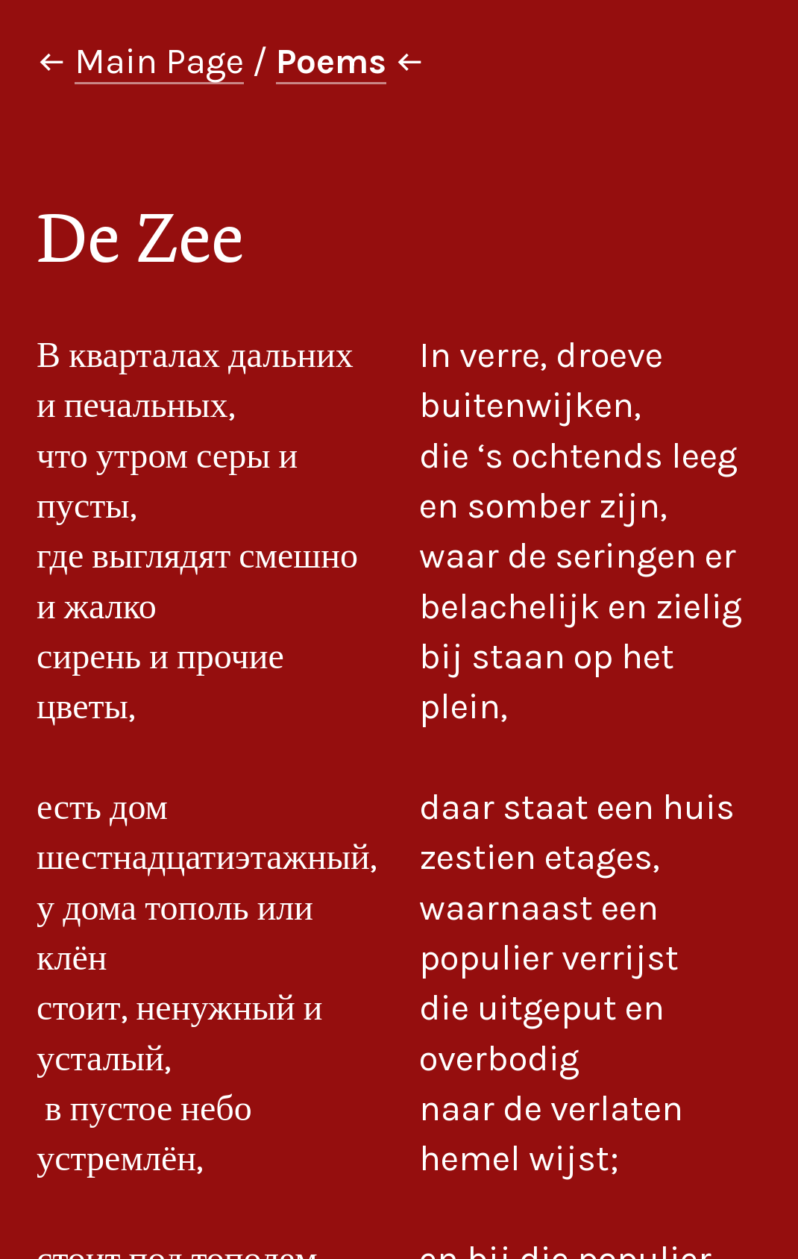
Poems (331, 61)
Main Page (159, 61)
